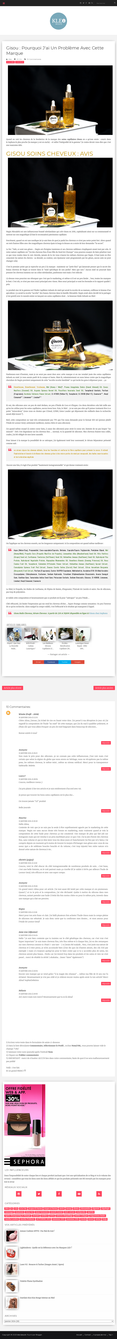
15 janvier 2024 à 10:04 (28, 971)
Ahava (76, 1208)
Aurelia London (11, 1219)
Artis (52, 1215)
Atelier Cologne (81, 1215)
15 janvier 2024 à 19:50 (28, 994)
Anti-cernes (70, 1212)
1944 (7, 1208)
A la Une (10, 62)
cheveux (19, 62)
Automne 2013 (58, 1219)
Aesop (68, 1208)
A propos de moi (99, 1335)
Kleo (10, 59)
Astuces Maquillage (64, 1215)
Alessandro (85, 1208)
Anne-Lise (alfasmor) (28, 932)
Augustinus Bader (97, 1215)
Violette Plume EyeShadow (31, 1281)
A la (16, 1208)
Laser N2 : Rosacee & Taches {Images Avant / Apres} (42, 1264)
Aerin (61, 1208)
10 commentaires (34, 59)
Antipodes (81, 1212)
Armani (36, 1215)
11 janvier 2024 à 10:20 (28, 821)
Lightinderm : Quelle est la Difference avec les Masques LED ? (46, 1248)
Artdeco (44, 1215)
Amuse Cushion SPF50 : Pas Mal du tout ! (37, 1231)
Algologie (106, 1208)
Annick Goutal (56, 1212)
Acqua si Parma (50, 1208)
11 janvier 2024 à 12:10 (28, 863)
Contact (87, 1335)
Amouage (9, 1212)
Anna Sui (29, 1212)
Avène (97, 1219)
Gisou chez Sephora (98, 613)
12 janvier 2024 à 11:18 (28, 912)
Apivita (91, 1212)
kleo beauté (21, 1335)
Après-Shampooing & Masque (18, 1215)
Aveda (83, 1219)
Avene (90, 1219)
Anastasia (19, 1212)
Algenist (95, 1208)
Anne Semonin (41, 1212)
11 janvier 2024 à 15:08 (28, 886)
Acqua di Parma (35, 1208)
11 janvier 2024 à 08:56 (28, 779)
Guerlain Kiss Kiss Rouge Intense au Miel (37, 1298)
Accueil (79, 1335)
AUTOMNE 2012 (43, 1219)
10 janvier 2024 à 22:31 (28, 717)
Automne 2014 (73, 1219)
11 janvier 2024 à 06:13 (28, 753)
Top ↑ (111, 1335)
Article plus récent (12, 688)
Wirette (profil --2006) (29, 714)
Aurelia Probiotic (27, 1219)
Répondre (106, 743)
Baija (104, 1219)
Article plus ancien (104, 688)
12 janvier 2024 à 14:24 (28, 935)
